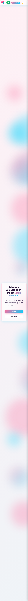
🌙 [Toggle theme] (23, 3)
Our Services (14, 316)
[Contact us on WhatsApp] (8, 2)
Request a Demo (15, 2)
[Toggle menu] (26, 3)
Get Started (14, 311)
